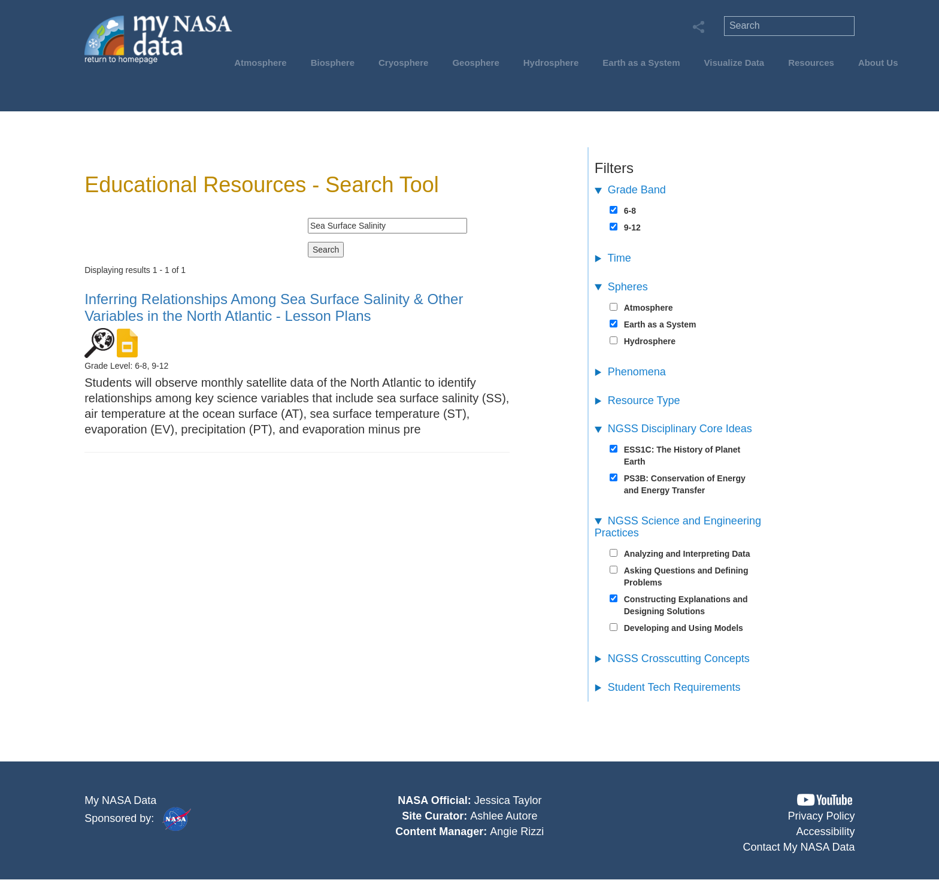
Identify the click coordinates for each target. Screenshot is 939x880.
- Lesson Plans (273, 307)
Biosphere (333, 62)
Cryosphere (403, 62)
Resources (811, 62)
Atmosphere (260, 62)
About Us (878, 62)
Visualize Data (734, 62)
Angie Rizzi (517, 831)
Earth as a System (641, 62)
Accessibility (825, 831)
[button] (824, 800)
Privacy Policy (821, 816)
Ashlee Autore (503, 816)
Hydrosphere (551, 62)
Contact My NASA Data (799, 847)
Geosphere (475, 62)
